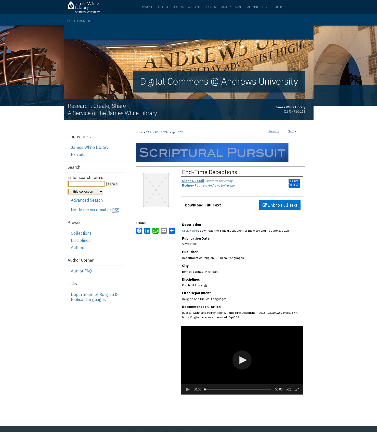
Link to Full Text (280, 205)
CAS (148, 132)
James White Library (90, 147)
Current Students (202, 7)
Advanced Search (87, 200)
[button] (242, 360)
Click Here (189, 230)
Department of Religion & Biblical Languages (94, 297)
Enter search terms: (86, 177)
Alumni (252, 7)
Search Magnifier (79, 21)
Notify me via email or (95, 209)
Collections (81, 233)
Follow (294, 180)
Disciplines (80, 240)
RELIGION (161, 132)
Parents (148, 7)
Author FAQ (81, 270)
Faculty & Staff (231, 7)
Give (265, 7)
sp (173, 132)
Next (291, 131)
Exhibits (78, 154)
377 (181, 132)
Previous (274, 131)
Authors (78, 247)
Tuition (279, 7)
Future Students (171, 7)
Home (139, 132)
